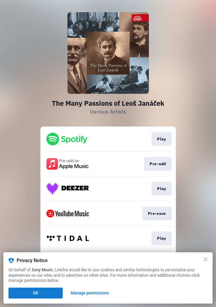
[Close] (205, 259)
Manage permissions (90, 293)
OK (35, 293)
